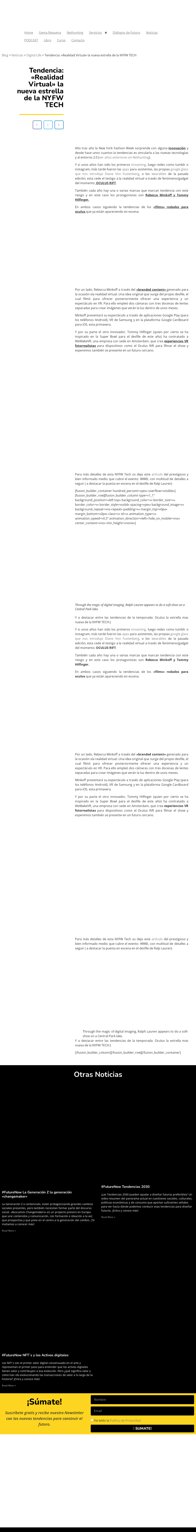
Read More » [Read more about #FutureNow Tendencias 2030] (108, 1217)
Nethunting (75, 32)
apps (125, 169)
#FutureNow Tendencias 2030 (125, 1186)
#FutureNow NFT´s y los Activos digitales (35, 1355)
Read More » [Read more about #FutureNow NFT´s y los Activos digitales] (9, 1385)
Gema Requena (50, 32)
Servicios (95, 32)
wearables (159, 174)
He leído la (117, 1420)
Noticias (152, 32)
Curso (61, 40)
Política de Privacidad (125, 1420)
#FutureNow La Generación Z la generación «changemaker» (37, 1194)
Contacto (78, 40)
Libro (47, 40)
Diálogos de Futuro (126, 32)
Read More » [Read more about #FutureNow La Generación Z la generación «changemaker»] (9, 1230)
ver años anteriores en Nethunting (124, 157)
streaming (138, 165)
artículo (157, 474)
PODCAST (31, 40)
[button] (37, 125)
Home (28, 32)
